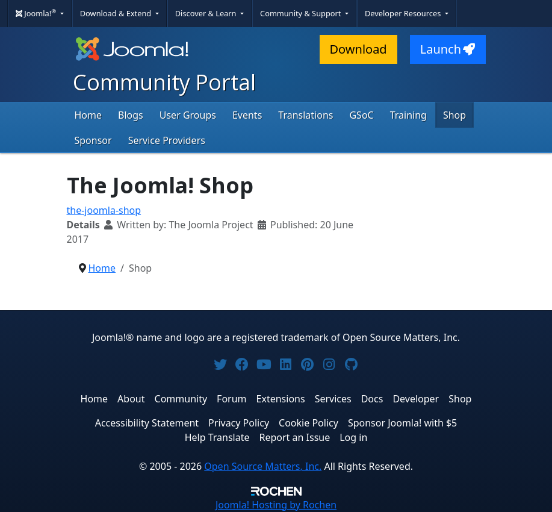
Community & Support (301, 13)
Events (247, 115)
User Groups (188, 115)
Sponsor (93, 140)
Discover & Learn (206, 13)
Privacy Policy (238, 422)
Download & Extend (117, 13)
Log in (353, 437)
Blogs (130, 115)
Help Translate (217, 437)
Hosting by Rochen (276, 504)
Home (88, 115)
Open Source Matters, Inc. (262, 466)
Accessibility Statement (147, 422)
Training (408, 115)
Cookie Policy (308, 422)
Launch (448, 49)
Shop (454, 115)
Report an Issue (294, 437)
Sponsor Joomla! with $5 (402, 422)
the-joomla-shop (104, 210)
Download (358, 49)
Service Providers (166, 140)
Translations (305, 115)
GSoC (361, 115)
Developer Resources (404, 13)
